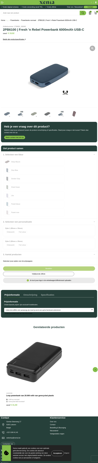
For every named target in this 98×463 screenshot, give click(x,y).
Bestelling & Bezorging (58, 387)
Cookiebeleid (5, 416)
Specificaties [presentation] (46, 269)
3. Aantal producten (12, 229)
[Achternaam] (73, 444)
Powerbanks (14, 20)
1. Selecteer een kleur (13, 155)
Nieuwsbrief (78, 7)
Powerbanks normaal (28, 20)
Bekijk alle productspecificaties (14, 39)
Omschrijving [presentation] (29, 269)
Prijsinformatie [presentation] (11, 269)
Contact (90, 7)
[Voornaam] (25, 444)
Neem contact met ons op (15, 137)
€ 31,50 (11, 364)
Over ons (70, 7)
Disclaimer (4, 422)
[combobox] (40, 13)
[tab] (11, 270)
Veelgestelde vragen (57, 393)
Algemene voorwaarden (9, 413)
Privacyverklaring (7, 419)
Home (3, 20)
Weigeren (66, 453)
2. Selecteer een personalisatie (17, 196)
